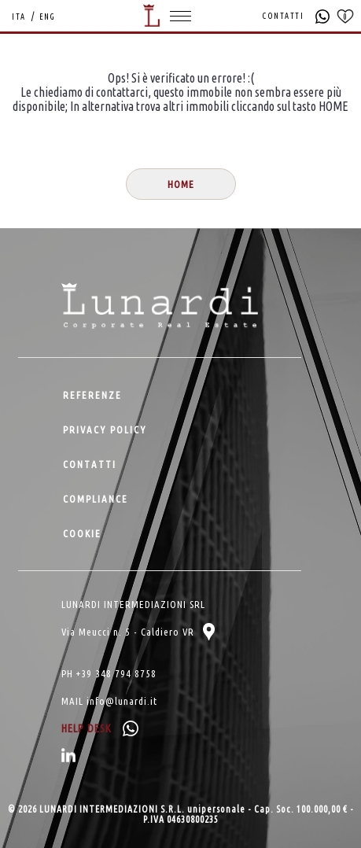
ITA (19, 17)
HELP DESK (99, 728)
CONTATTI (283, 16)
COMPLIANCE (95, 498)
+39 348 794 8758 (116, 673)
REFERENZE (92, 394)
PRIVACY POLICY (104, 429)
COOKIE (82, 533)
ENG (47, 17)
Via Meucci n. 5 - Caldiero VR (138, 631)
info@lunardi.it (122, 700)
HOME (181, 184)
